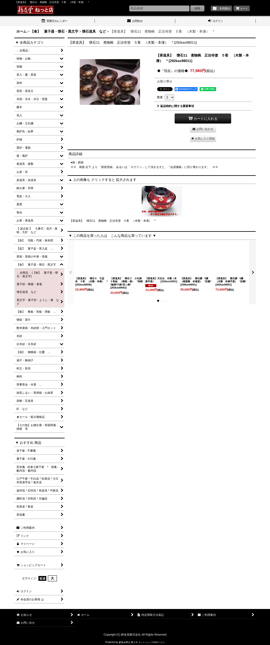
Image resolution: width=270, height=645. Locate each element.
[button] (203, 138)
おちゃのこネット (128, 642)
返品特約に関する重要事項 (175, 106)
